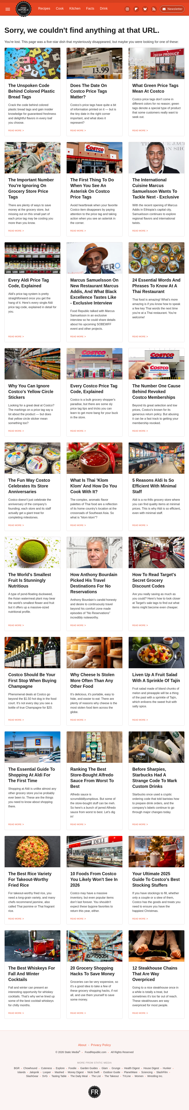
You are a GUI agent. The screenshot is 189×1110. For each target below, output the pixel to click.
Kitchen (74, 8)
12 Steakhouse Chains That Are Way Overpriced (154, 974)
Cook (60, 8)
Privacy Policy (101, 1045)
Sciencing (147, 1072)
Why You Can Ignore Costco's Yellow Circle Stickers (30, 392)
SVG (45, 1076)
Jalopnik (34, 1072)
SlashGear (32, 1076)
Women (139, 1076)
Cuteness (46, 1068)
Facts (90, 8)
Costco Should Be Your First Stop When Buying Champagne (32, 680)
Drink (104, 8)
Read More (15, 130)
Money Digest (76, 1072)
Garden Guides (89, 1068)
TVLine (127, 1076)
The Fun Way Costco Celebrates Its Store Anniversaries (29, 486)
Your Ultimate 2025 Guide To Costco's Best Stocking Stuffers (156, 879)
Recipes (44, 8)
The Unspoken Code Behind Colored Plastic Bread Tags (31, 91)
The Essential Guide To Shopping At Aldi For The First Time (31, 775)
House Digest (151, 1068)
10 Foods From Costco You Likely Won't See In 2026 (94, 879)
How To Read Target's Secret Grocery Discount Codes (154, 580)
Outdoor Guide (111, 1072)
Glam (105, 1068)
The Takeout (111, 1076)
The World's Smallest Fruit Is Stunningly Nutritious (29, 580)
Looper (47, 1072)
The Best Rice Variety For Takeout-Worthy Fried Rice (29, 879)
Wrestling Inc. (155, 1076)
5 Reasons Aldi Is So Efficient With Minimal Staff (154, 486)
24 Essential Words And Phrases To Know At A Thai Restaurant (156, 286)
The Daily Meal (78, 1076)
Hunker (167, 1068)
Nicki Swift (93, 1072)
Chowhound (30, 1068)
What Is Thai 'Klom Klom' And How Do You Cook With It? (93, 486)
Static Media (72, 1052)
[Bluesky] (145, 9)
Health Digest (132, 1068)
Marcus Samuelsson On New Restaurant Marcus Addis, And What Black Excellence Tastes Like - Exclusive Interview (94, 291)
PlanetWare (131, 1072)
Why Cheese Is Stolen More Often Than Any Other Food (92, 680)
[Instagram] (127, 9)
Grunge (116, 1068)
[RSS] (154, 9)
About (82, 1045)
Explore (60, 1068)
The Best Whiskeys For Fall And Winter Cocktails (31, 974)
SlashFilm (162, 1072)
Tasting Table (58, 1076)
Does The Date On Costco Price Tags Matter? (88, 91)
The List (96, 1076)
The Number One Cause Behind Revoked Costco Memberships (156, 392)
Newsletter (172, 9)
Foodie (72, 1068)
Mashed (59, 1072)
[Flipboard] (136, 9)
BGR (17, 1068)
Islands (22, 1072)
